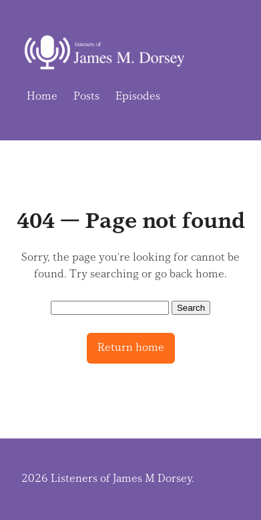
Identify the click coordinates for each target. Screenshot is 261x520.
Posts (86, 96)
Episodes (137, 96)
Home (42, 96)
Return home (130, 347)
